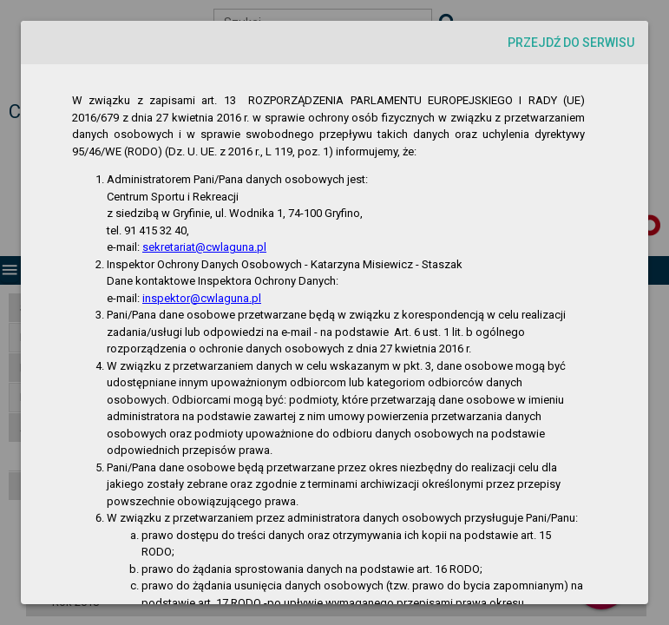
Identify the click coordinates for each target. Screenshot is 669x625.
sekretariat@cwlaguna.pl (204, 246)
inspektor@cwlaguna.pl (201, 298)
